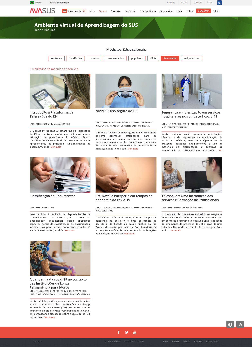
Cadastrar (203, 10)
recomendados (115, 58)
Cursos (103, 11)
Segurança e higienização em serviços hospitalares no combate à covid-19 (191, 114)
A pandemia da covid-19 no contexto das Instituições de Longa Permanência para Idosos (58, 283)
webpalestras (191, 58)
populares (137, 58)
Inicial (165, 342)
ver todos (56, 58)
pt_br (217, 11)
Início (92, 11)
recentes (94, 58)
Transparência (148, 11)
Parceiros (115, 11)
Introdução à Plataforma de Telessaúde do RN (51, 114)
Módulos (49, 30)
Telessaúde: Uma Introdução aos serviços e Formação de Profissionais (190, 198)
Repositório (166, 11)
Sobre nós (130, 11)
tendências (75, 58)
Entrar (189, 11)
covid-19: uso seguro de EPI (116, 111)
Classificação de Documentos (52, 196)
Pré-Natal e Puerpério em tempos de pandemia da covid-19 (123, 198)
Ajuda (179, 11)
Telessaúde (170, 58)
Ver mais (56, 146)
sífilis (153, 58)
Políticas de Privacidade (134, 342)
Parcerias (38, 342)
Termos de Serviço (112, 342)
